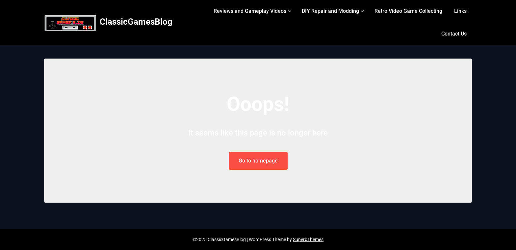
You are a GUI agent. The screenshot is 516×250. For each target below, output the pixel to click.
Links (460, 11)
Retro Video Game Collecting (408, 11)
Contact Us (454, 34)
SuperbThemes (308, 239)
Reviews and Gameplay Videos (250, 11)
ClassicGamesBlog (136, 22)
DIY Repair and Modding (330, 11)
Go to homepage (258, 161)
